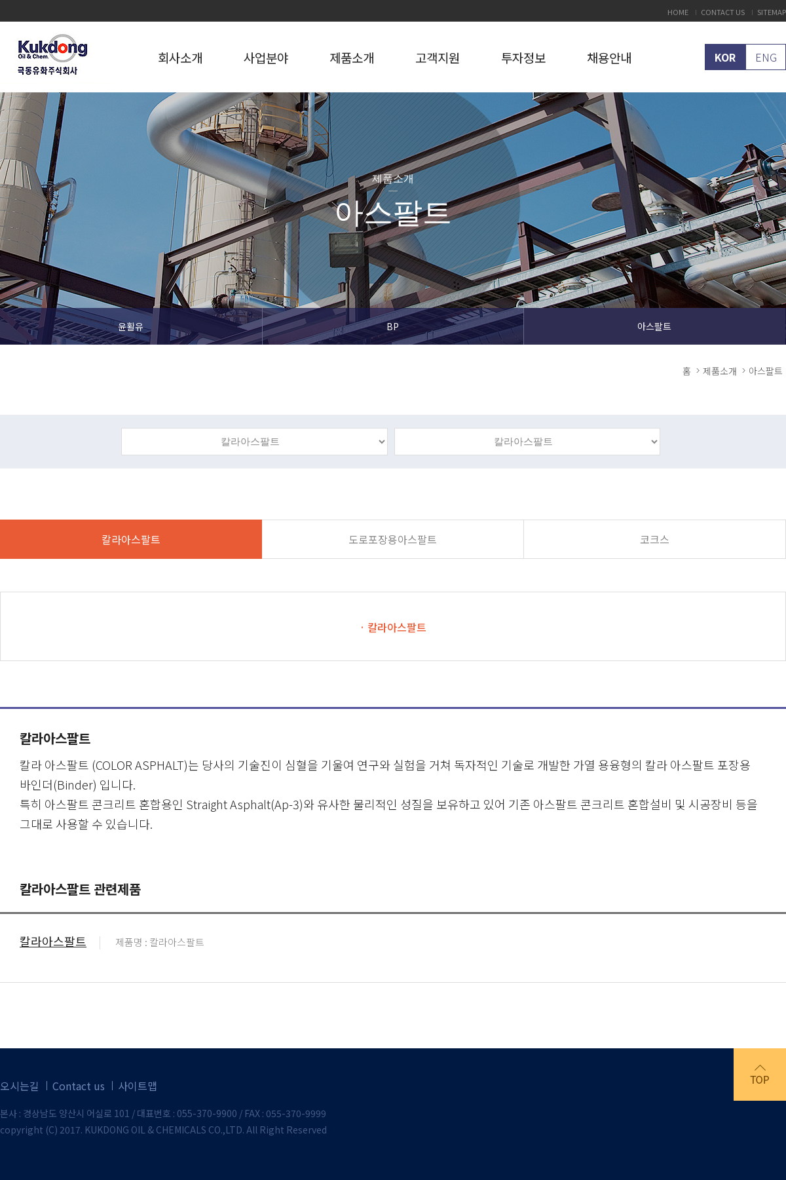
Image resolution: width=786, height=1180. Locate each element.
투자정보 (523, 57)
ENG (766, 57)
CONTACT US (723, 12)
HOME (677, 12)
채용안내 (609, 57)
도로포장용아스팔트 (392, 539)
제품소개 (351, 57)
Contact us (78, 1085)
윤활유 (130, 326)
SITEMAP (771, 12)
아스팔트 (654, 326)
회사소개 (180, 57)
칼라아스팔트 (131, 539)
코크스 (654, 539)
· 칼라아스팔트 (393, 627)
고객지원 (437, 57)
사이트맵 (137, 1085)
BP (392, 326)
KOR (725, 57)
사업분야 (266, 57)
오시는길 (19, 1085)
